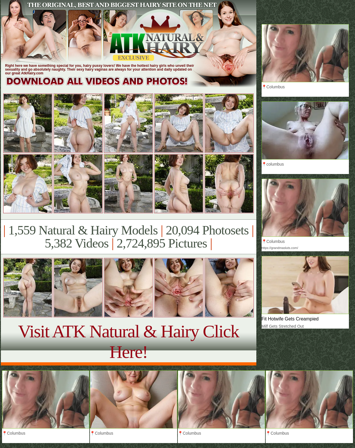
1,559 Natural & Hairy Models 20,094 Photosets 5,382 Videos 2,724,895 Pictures (128, 237)
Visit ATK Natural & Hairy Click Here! (128, 341)
